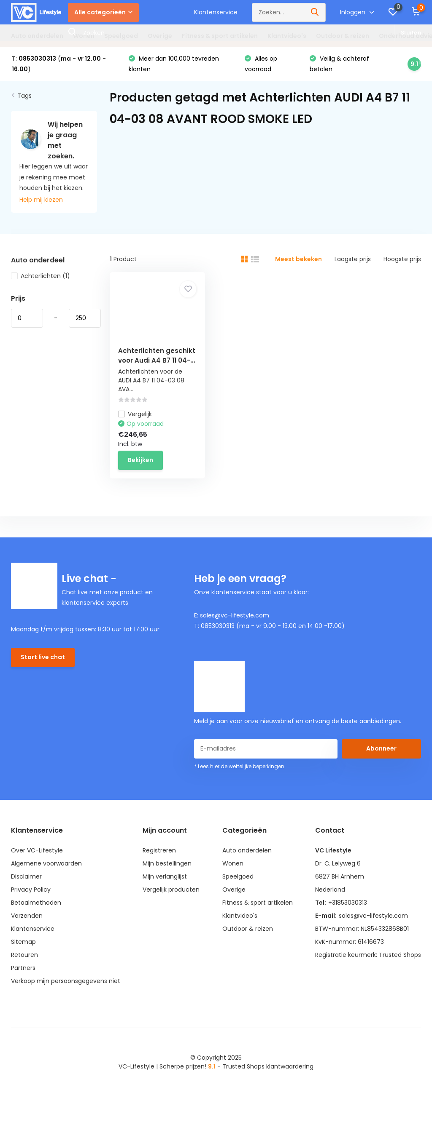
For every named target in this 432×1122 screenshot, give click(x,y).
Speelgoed (121, 36)
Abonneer (381, 748)
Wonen (83, 36)
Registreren (159, 850)
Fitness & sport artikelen (220, 36)
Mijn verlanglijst (165, 876)
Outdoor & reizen (342, 36)
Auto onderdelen (37, 36)
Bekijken (140, 460)
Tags (24, 95)
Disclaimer (26, 876)
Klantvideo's (286, 36)
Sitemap (23, 942)
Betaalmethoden (36, 902)
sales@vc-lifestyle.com (373, 915)
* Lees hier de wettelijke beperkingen (239, 766)
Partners (23, 968)
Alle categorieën (103, 12)
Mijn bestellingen (167, 863)
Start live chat (43, 657)
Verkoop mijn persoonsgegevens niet (65, 981)
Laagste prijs (353, 259)
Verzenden (27, 915)
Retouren (24, 955)
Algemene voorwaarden (46, 863)
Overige (160, 36)
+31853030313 (347, 902)
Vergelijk (135, 414)
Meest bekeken (298, 259)
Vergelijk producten (171, 889)
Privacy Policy (31, 889)
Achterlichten (40, 276)
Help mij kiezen (41, 199)
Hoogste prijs (402, 259)
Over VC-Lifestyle (37, 850)
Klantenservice (216, 12)
